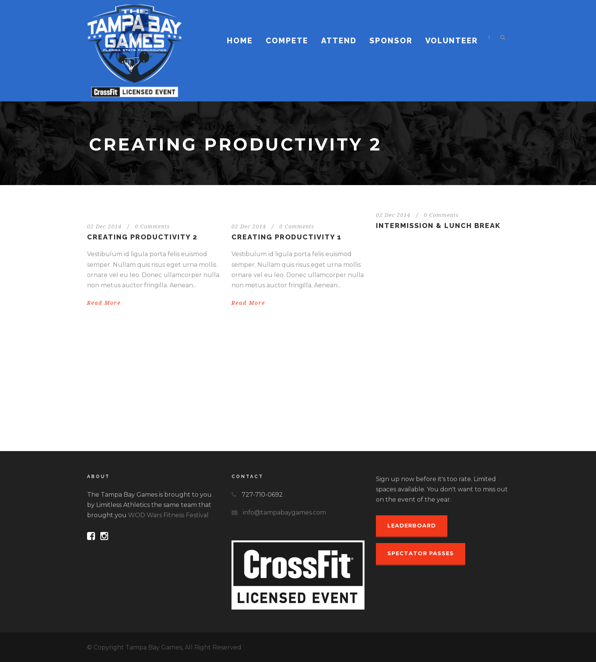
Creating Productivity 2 (142, 237)
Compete (287, 40)
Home (240, 40)
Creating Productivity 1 (286, 237)
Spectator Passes (420, 553)
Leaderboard (411, 525)
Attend (339, 40)
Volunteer (451, 40)
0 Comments (152, 226)
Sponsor (390, 40)
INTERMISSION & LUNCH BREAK (438, 226)
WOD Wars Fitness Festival (168, 515)
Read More (104, 303)
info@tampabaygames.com (284, 512)
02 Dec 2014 (104, 226)
